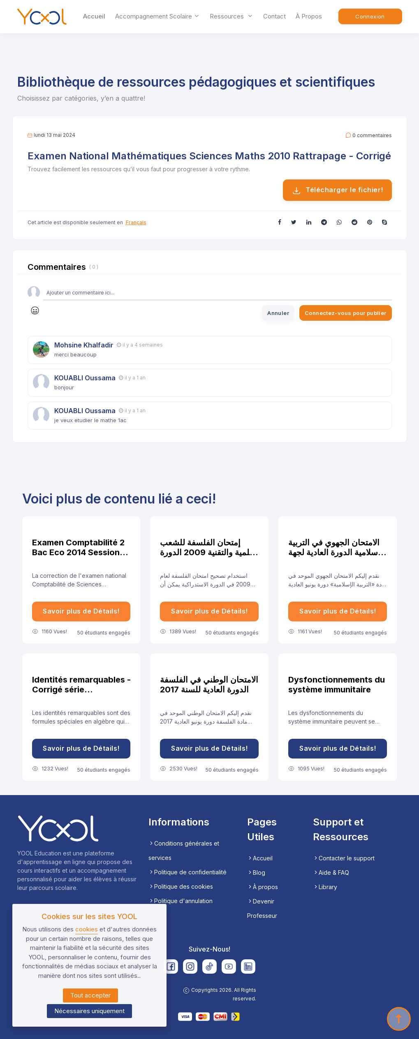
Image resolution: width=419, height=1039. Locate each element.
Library (325, 886)
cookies (86, 929)
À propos (309, 16)
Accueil (94, 16)
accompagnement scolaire (157, 16)
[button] (279, 222)
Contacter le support (344, 858)
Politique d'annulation (180, 900)
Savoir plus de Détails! (81, 611)
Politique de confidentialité (187, 872)
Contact (274, 16)
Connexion (370, 16)
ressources (231, 16)
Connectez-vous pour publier (346, 313)
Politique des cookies (180, 886)
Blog (256, 872)
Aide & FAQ (331, 872)
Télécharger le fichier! (337, 190)
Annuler (278, 313)
